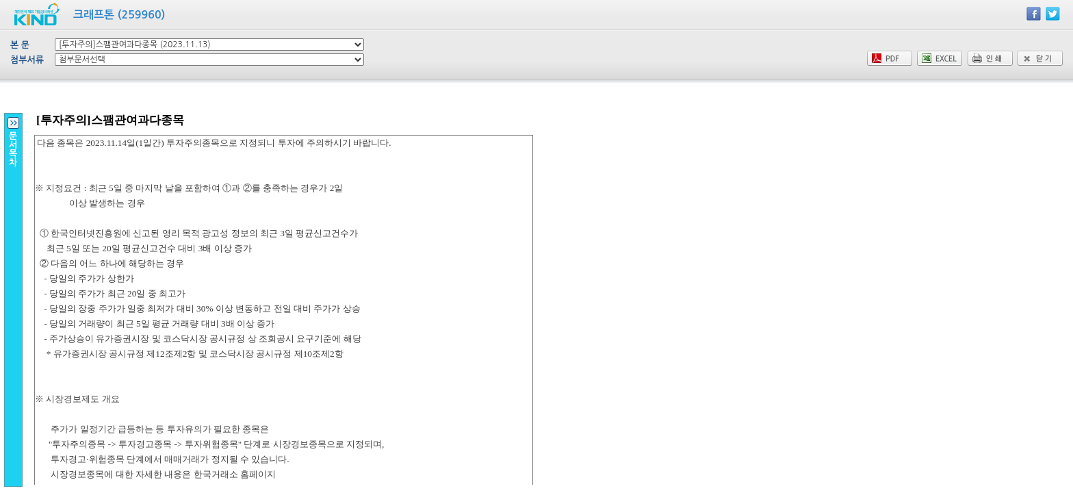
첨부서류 (27, 59)
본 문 (19, 44)
